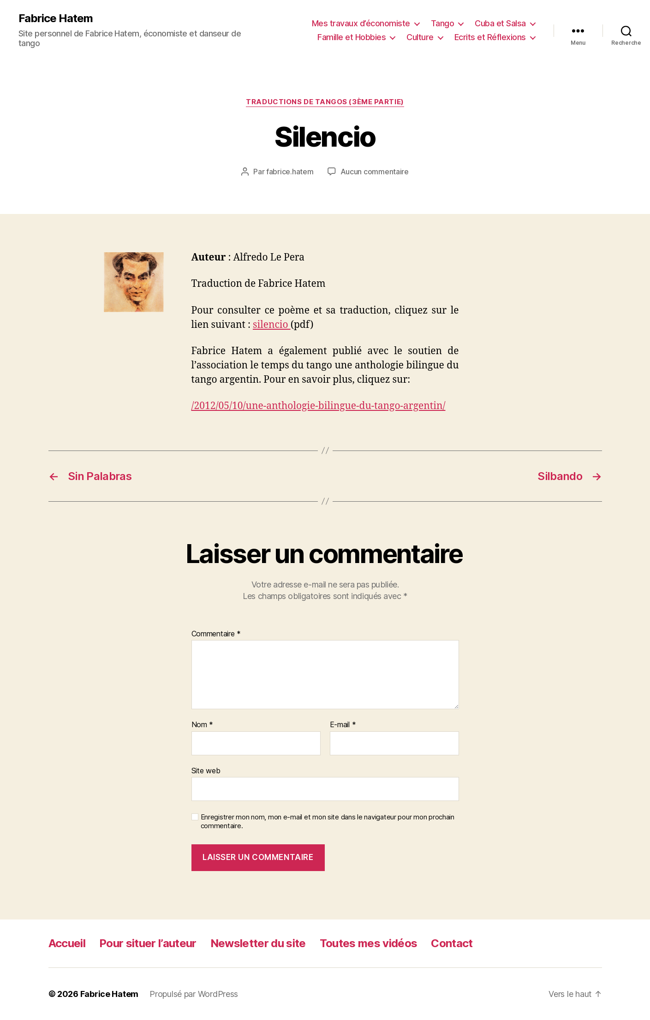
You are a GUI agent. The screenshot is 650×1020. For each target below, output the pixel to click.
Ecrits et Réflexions (490, 37)
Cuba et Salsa (500, 23)
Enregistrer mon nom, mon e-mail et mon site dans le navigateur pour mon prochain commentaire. (327, 821)
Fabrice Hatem (55, 18)
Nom (202, 725)
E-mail (343, 725)
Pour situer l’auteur (148, 943)
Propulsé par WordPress (193, 994)
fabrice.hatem (290, 171)
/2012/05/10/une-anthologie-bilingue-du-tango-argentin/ (318, 406)
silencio (272, 325)
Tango (442, 23)
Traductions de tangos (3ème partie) (325, 102)
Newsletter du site (258, 943)
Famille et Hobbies (351, 37)
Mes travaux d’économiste (361, 23)
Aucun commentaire (374, 171)
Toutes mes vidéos (368, 943)
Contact (451, 943)
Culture (420, 37)
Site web (206, 770)
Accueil (66, 943)
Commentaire (216, 634)
